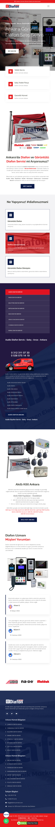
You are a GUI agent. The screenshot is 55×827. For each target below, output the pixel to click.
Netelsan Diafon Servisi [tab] (16, 308)
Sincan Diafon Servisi (14, 760)
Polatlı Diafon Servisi (14, 782)
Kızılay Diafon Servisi (13, 750)
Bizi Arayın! (12, 51)
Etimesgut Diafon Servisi (15, 739)
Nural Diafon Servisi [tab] (15, 330)
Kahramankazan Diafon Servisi (16, 771)
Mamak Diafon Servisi (14, 735)
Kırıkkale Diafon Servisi (14, 786)
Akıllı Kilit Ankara (27, 520)
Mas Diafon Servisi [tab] (14, 314)
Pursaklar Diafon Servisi (15, 767)
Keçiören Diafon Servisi (14, 732)
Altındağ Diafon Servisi (14, 764)
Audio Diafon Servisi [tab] (15, 292)
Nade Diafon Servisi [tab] (15, 297)
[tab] (27, 319)
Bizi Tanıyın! (27, 186)
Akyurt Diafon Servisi (14, 775)
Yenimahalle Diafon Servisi (15, 728)
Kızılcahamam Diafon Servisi (16, 779)
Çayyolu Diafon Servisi (14, 746)
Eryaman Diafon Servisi (14, 743)
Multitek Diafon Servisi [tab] (16, 303)
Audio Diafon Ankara (16, 415)
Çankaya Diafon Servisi (14, 724)
